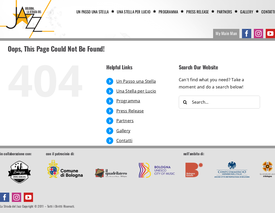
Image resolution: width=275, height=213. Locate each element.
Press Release (130, 111)
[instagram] (258, 33)
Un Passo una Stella (136, 81)
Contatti (124, 140)
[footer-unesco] (157, 158)
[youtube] (270, 33)
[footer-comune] (65, 158)
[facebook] (246, 33)
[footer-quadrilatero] (111, 158)
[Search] (185, 102)
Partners (125, 121)
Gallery (123, 131)
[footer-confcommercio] (232, 158)
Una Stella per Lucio (136, 91)
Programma (128, 101)
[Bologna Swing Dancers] (19, 172)
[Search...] (219, 102)
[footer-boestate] (194, 158)
